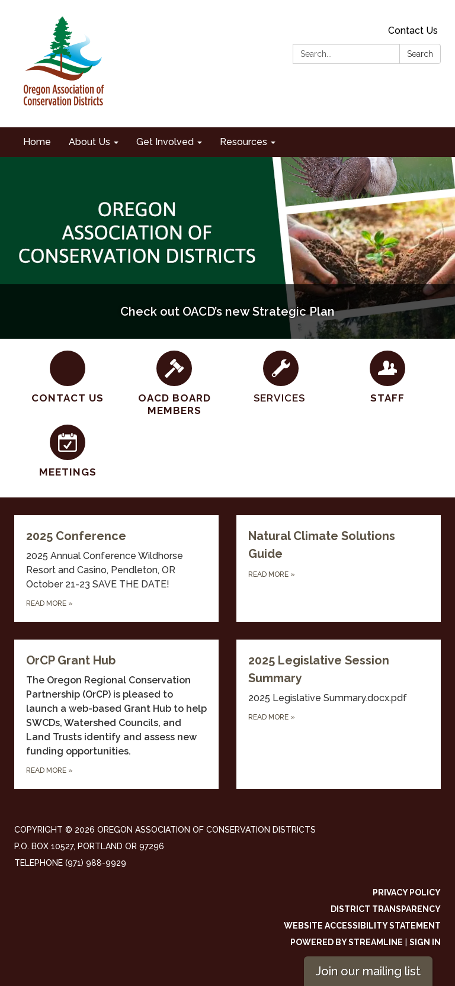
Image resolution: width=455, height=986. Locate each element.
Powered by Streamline (346, 942)
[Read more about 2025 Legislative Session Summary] (338, 714)
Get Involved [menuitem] (165, 141)
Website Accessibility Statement (362, 925)
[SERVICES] (281, 377)
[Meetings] (67, 451)
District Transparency (386, 909)
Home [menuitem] (37, 141)
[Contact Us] (67, 377)
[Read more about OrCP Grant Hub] (116, 714)
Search (420, 54)
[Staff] (387, 377)
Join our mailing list (368, 971)
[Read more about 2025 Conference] (116, 568)
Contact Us (413, 30)
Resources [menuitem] (243, 141)
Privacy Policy (407, 892)
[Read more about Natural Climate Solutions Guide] (338, 568)
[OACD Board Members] (174, 384)
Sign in (425, 942)
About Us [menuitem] (89, 141)
